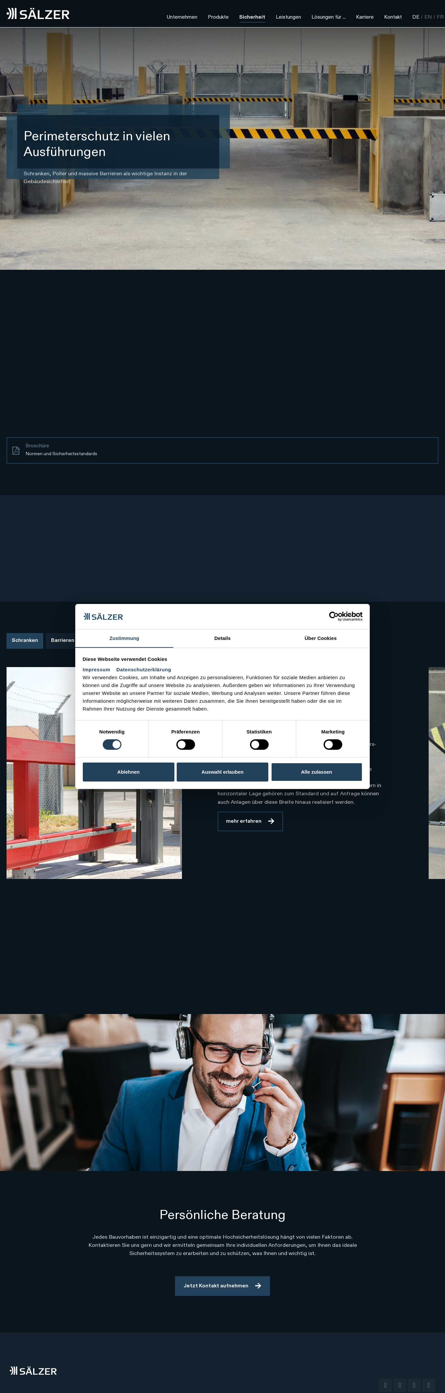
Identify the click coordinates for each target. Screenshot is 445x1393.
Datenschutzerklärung (143, 669)
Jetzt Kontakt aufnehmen (216, 1286)
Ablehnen (128, 772)
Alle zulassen (316, 772)
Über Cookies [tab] (321, 638)
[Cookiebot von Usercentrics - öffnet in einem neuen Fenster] (334, 616)
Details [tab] (222, 638)
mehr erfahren (243, 821)
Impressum (97, 669)
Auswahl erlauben (222, 772)
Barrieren (62, 641)
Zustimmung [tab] (124, 638)
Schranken (25, 641)
